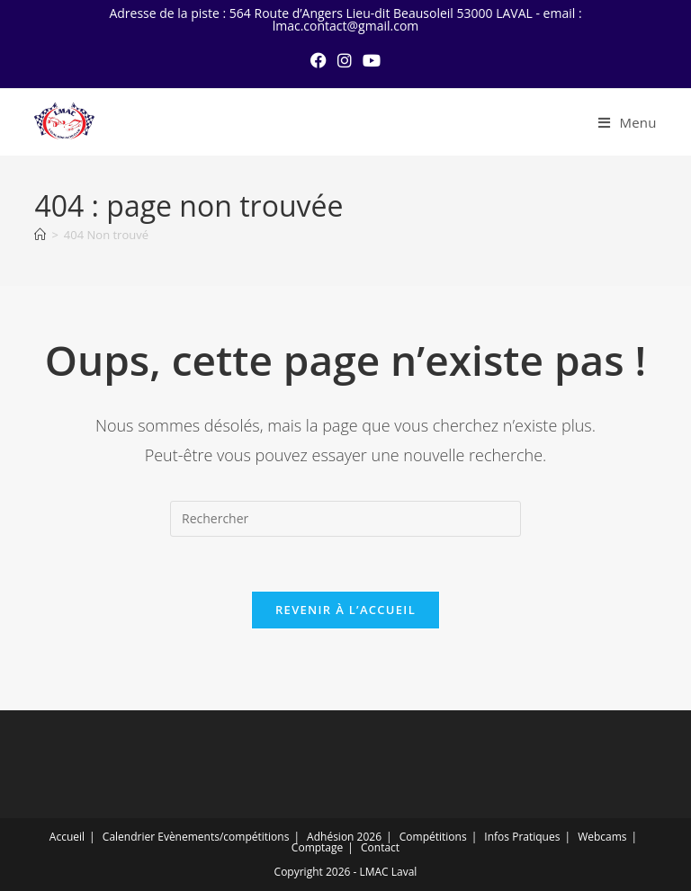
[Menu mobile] (627, 122)
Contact (380, 847)
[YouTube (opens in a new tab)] (371, 60)
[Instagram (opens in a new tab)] (344, 60)
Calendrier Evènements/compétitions (196, 836)
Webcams (602, 836)
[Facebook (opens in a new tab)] (318, 60)
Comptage (317, 847)
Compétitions (433, 836)
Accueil (67, 836)
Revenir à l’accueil (345, 609)
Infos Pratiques (522, 836)
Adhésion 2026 (344, 836)
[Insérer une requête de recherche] (345, 519)
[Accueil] (40, 235)
